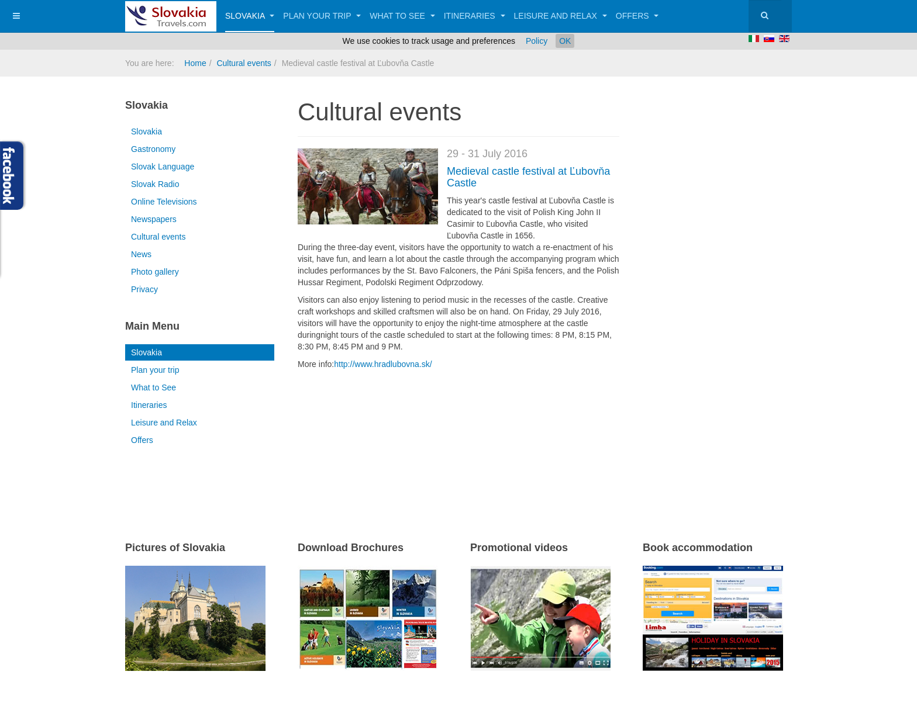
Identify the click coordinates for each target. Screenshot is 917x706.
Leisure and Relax (560, 15)
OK (565, 41)
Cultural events (243, 63)
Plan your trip (322, 15)
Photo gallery (155, 271)
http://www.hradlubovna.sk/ (383, 364)
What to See (402, 15)
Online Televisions (164, 201)
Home (195, 63)
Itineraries (474, 15)
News (141, 254)
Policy (536, 41)
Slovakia (249, 15)
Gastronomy (153, 149)
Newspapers (154, 219)
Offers (637, 15)
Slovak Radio (155, 184)
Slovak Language (162, 166)
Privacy (144, 289)
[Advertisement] (434, 440)
